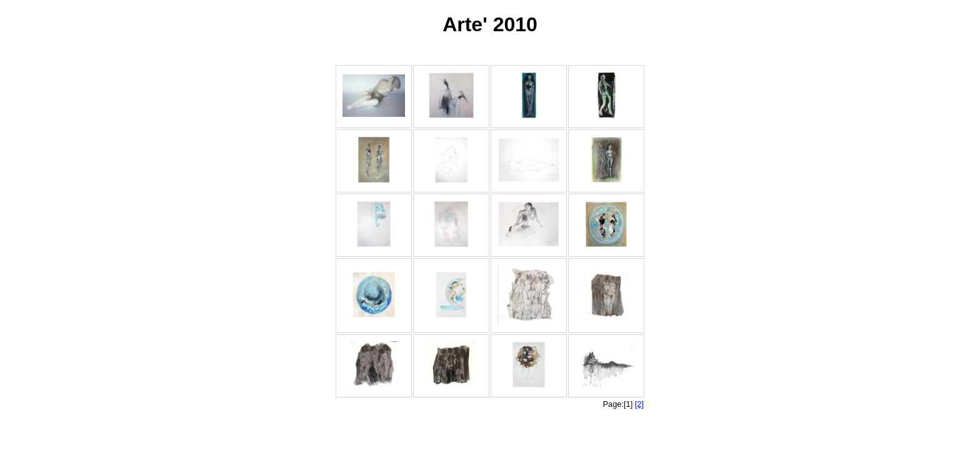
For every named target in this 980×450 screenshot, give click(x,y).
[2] (639, 404)
